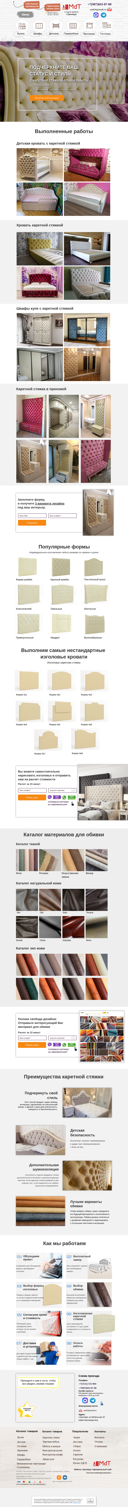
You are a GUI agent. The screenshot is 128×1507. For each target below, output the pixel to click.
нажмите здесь (77, 1502)
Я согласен (90, 1500)
